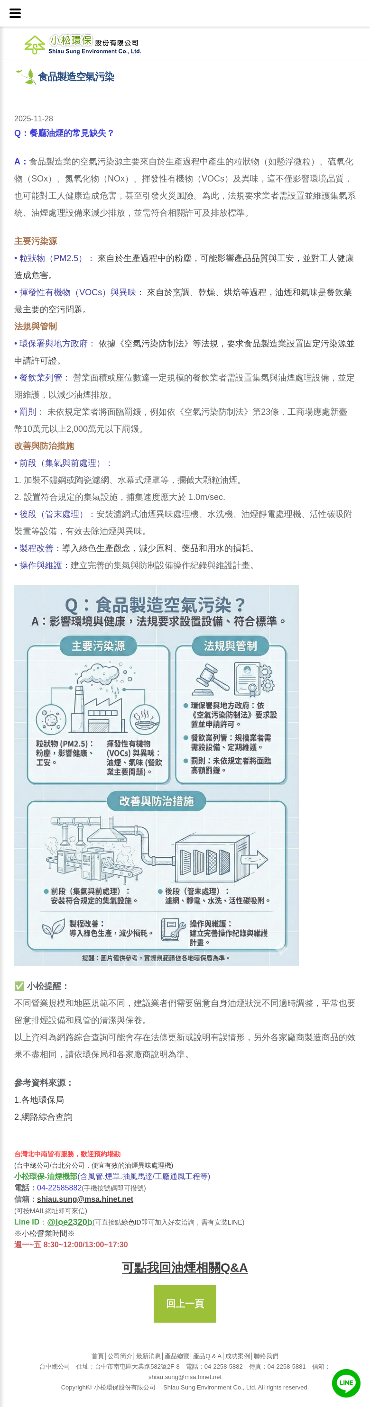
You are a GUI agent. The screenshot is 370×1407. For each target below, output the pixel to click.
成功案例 (237, 1356)
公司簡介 (120, 1356)
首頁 (98, 1356)
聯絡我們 (266, 1356)
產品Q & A (207, 1356)
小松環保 (96, 43)
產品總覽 (177, 1356)
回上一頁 (185, 1303)
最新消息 (148, 1356)
